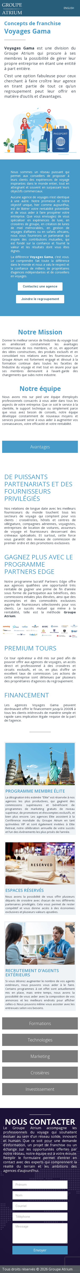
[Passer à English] (69, 8)
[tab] (40, 447)
